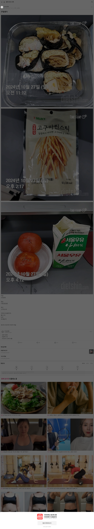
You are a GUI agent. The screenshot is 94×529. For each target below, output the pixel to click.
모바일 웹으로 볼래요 (47, 526)
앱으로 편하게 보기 (47, 523)
